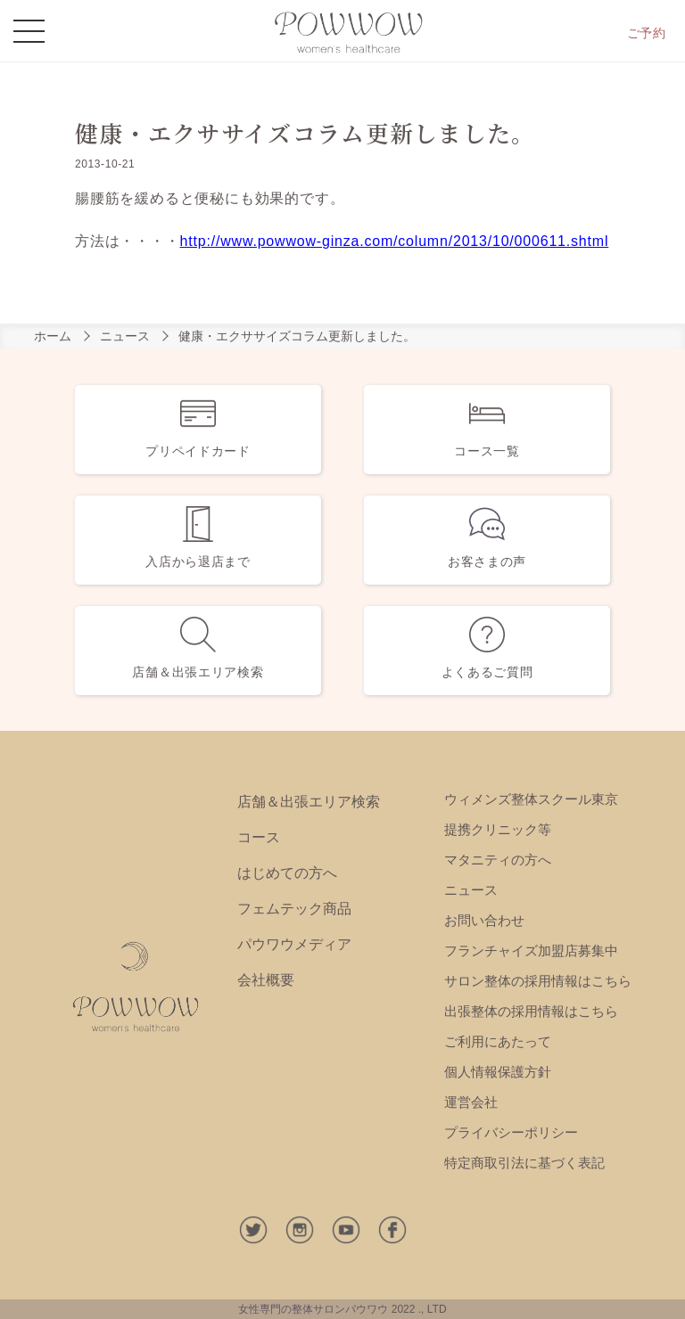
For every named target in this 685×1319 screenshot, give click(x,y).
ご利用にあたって (497, 1041)
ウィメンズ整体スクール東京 (531, 799)
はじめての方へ (287, 873)
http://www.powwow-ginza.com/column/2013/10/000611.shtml (394, 241)
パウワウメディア (294, 944)
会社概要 (265, 979)
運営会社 (471, 1102)
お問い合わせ (484, 920)
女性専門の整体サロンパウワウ (313, 1309)
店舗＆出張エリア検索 (308, 801)
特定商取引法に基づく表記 (524, 1162)
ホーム (52, 336)
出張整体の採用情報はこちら (531, 1011)
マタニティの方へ (497, 859)
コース (258, 837)
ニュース (125, 336)
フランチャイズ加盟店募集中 (531, 950)
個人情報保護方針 (497, 1071)
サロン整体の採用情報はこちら (537, 980)
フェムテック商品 (294, 908)
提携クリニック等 (497, 829)
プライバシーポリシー (511, 1132)
